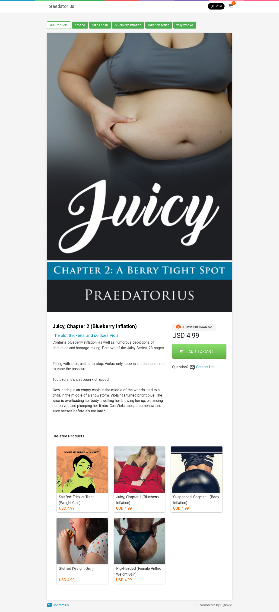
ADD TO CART (196, 351)
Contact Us (205, 367)
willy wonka (184, 25)
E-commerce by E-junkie (214, 605)
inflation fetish (158, 25)
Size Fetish (100, 25)
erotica (80, 25)
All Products (59, 25)
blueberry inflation (128, 25)
